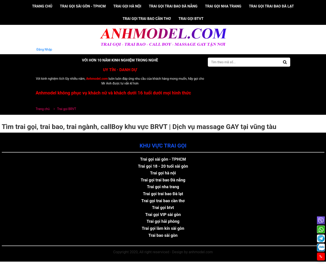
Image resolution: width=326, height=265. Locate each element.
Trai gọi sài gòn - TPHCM (83, 6)
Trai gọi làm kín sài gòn (163, 228)
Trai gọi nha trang (223, 6)
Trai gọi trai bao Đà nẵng (173, 6)
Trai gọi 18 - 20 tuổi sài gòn (163, 166)
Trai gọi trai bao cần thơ (146, 18)
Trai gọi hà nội (127, 6)
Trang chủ (42, 6)
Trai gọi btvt (191, 18)
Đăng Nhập (44, 49)
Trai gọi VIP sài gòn (163, 214)
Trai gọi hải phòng (162, 221)
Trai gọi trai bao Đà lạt (271, 6)
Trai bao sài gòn (163, 235)
